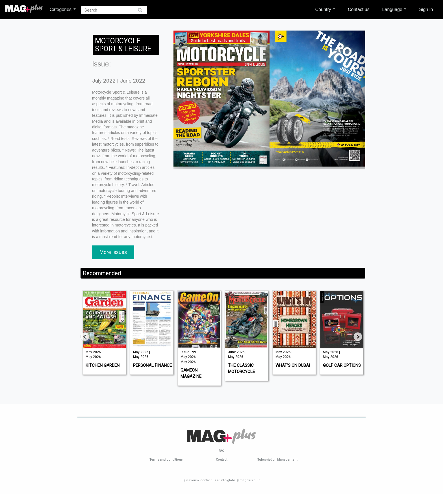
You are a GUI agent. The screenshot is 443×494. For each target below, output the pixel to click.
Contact (221, 459)
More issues (113, 252)
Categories (63, 9)
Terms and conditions (166, 459)
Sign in (426, 9)
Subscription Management (277, 459)
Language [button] (394, 9)
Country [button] (325, 9)
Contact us (358, 9)
